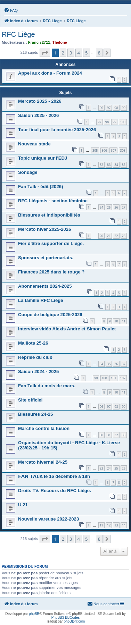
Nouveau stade (34, 143)
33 (123, 435)
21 (108, 236)
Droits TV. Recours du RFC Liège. (54, 490)
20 (101, 236)
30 (101, 435)
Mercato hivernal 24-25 (42, 462)
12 (108, 525)
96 (101, 107)
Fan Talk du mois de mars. (46, 385)
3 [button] (70, 53)
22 (116, 236)
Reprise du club (35, 357)
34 (101, 364)
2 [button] (63, 53)
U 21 (23, 504)
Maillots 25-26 (33, 343)
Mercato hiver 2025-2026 (44, 229)
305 (95, 150)
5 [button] (86, 53)
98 (116, 107)
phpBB (34, 614)
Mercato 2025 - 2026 (40, 101)
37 (123, 364)
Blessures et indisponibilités (49, 215)
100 (122, 122)
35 (108, 364)
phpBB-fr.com (74, 621)
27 (123, 207)
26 (116, 207)
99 (123, 107)
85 (123, 164)
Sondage (28, 172)
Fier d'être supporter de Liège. (51, 243)
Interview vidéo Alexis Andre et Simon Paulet (67, 328)
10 (116, 321)
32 (116, 435)
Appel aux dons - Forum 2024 (50, 73)
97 (108, 107)
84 (116, 164)
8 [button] (99, 53)
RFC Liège (18, 34)
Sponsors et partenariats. (45, 257)
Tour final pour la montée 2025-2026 (57, 129)
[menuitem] (11, 10)
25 (108, 207)
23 (123, 236)
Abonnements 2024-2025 (45, 286)
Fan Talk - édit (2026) (40, 186)
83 (108, 164)
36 (116, 364)
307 (113, 150)
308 (122, 150)
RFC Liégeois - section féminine (53, 200)
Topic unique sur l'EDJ (42, 158)
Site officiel (30, 400)
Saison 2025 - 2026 (38, 115)
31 (108, 435)
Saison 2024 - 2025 (38, 371)
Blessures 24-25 (35, 414)
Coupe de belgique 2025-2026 (50, 314)
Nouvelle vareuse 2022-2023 (48, 519)
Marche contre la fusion (43, 428)
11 (123, 321)
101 (113, 378)
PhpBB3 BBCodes (65, 617)
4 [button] (78, 53)
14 (123, 525)
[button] (45, 53)
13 (116, 525)
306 (104, 150)
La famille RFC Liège (40, 300)
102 (122, 378)
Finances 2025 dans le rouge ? (51, 272)
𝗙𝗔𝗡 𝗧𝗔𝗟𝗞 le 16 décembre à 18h (54, 476)
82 (101, 164)
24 (101, 207)
